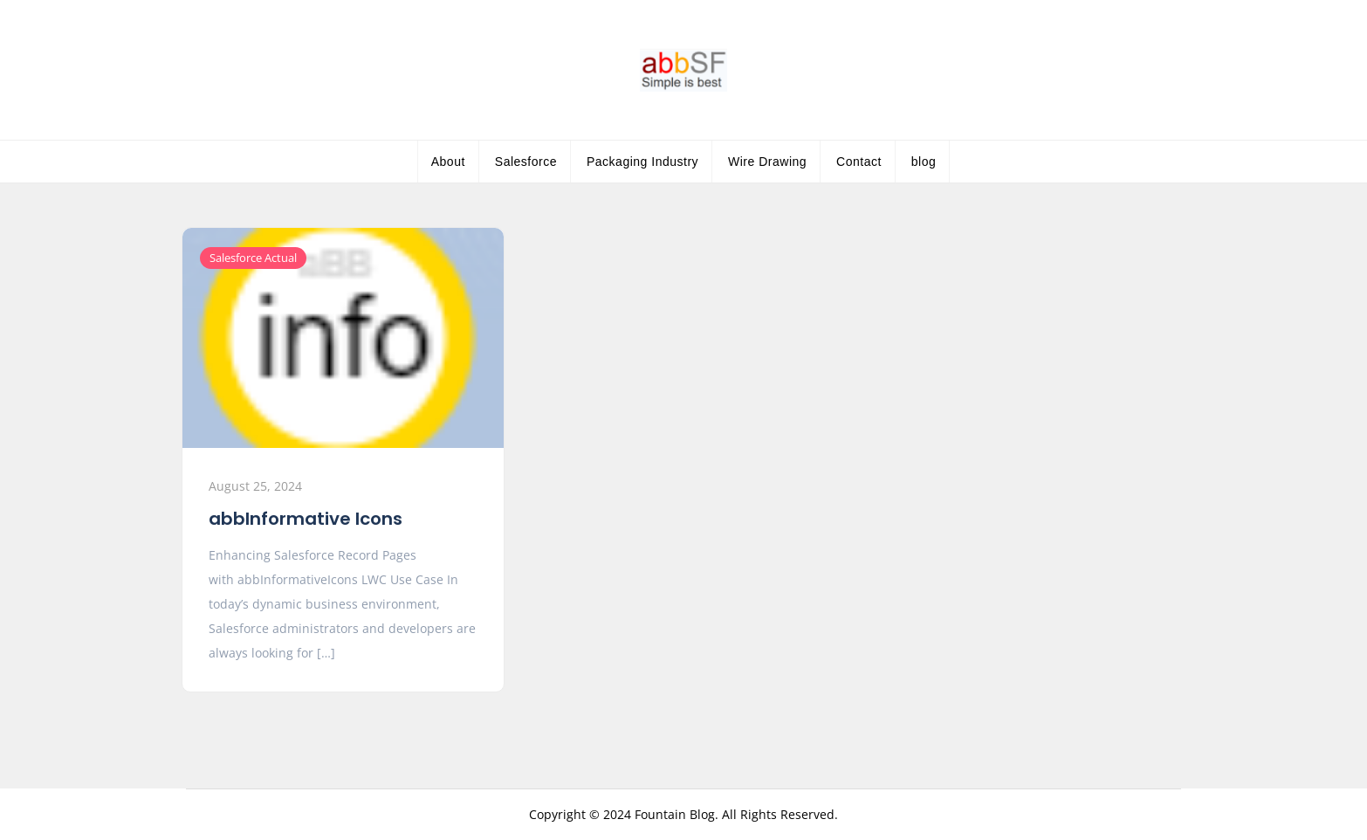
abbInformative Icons (305, 518)
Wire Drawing (767, 162)
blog (923, 162)
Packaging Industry (642, 162)
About (448, 162)
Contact (859, 162)
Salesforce (526, 162)
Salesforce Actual (253, 257)
